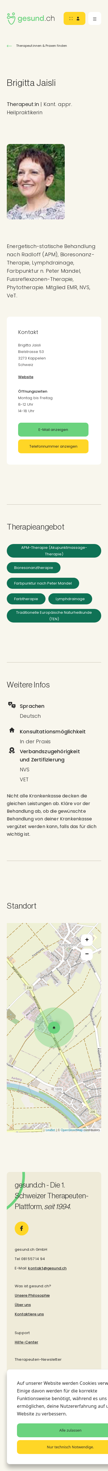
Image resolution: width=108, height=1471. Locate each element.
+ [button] (87, 940)
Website (25, 377)
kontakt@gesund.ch (47, 1268)
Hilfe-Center (26, 1342)
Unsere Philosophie (32, 1295)
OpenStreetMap (72, 1130)
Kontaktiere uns (29, 1314)
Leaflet (50, 1130)
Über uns (23, 1304)
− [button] (87, 954)
